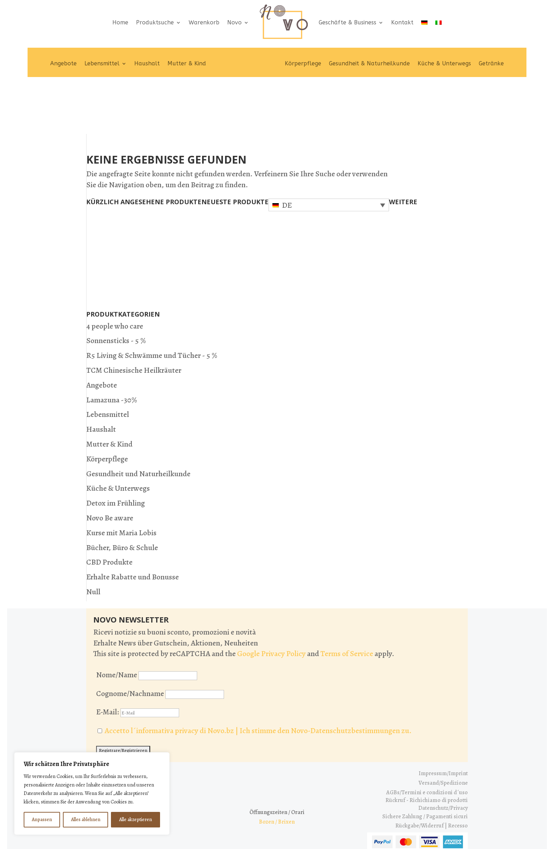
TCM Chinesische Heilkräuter (133, 320)
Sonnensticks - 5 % (116, 291)
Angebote (63, 63)
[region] (92, 793)
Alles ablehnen (85, 819)
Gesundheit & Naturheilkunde (369, 63)
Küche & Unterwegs (444, 63)
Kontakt (402, 22)
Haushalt (147, 63)
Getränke (491, 63)
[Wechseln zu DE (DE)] (266, 831)
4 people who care (114, 276)
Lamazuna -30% (111, 350)
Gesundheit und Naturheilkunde (138, 424)
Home (120, 22)
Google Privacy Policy (271, 604)
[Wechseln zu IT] (438, 22)
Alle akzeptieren (135, 819)
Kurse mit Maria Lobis (121, 483)
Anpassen (42, 819)
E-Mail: (137, 662)
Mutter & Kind (186, 63)
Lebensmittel (101, 63)
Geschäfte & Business (347, 22)
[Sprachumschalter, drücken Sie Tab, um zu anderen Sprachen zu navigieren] (329, 155)
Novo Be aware (109, 468)
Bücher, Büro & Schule (122, 498)
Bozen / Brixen (277, 772)
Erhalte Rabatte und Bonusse (132, 527)
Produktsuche (155, 22)
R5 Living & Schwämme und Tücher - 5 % (151, 306)
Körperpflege (303, 63)
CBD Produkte (109, 512)
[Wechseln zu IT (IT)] (288, 831)
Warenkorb (204, 22)
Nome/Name (116, 625)
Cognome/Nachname (130, 643)
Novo (234, 22)
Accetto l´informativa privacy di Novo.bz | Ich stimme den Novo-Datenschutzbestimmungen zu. (258, 681)
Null (93, 542)
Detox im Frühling (115, 453)
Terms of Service (346, 604)
